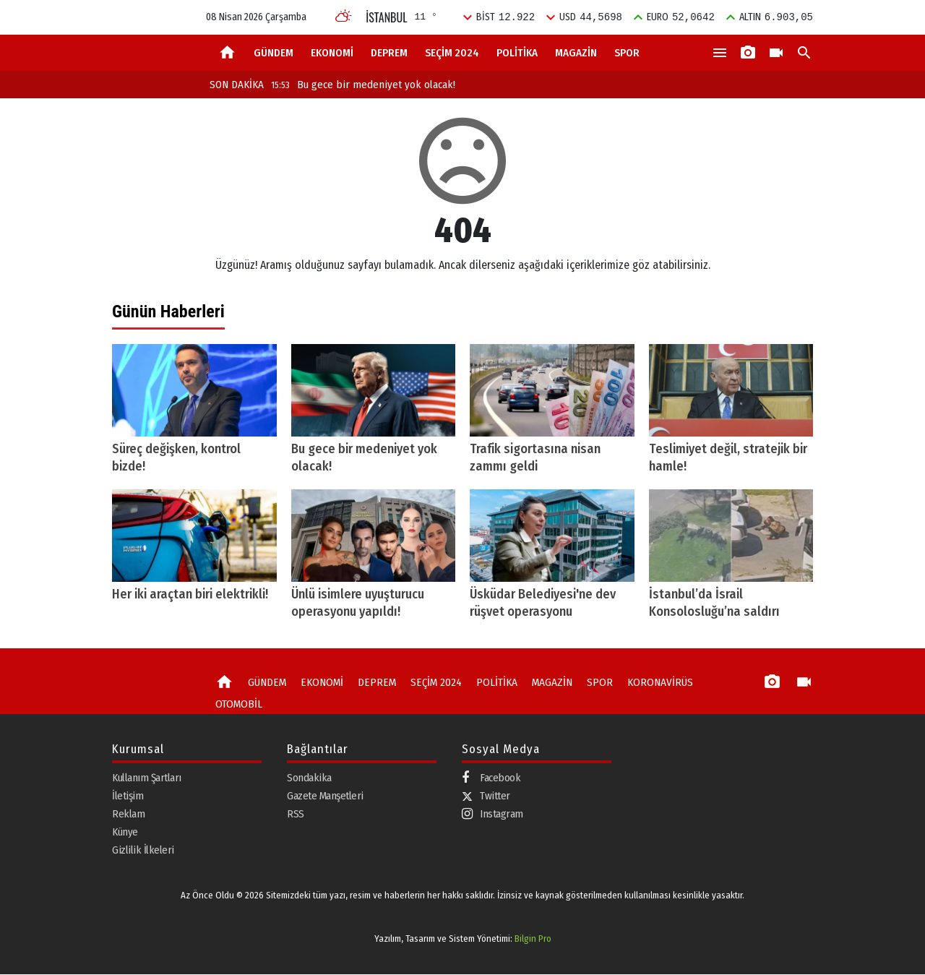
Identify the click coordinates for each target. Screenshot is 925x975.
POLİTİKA (517, 52)
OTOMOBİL (237, 703)
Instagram (492, 815)
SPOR (627, 52)
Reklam (128, 814)
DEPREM (389, 52)
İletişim (127, 796)
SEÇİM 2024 (452, 52)
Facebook (491, 779)
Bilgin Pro (533, 938)
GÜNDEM (273, 52)
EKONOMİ (332, 52)
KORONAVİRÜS (653, 683)
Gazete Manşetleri (325, 796)
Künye (125, 832)
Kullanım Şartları (146, 778)
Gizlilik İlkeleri (143, 850)
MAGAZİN (576, 52)
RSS (295, 814)
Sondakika (309, 778)
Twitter (486, 796)
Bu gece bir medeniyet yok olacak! (363, 84)
